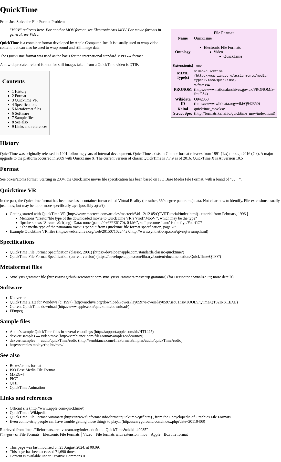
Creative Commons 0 (68, 456)
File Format (224, 33)
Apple (155, 434)
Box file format (176, 434)
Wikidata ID (183, 101)
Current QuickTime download (33, 306)
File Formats (29, 434)
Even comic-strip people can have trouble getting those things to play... (65, 421)
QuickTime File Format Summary (36, 417)
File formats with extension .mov (121, 434)
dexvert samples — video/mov (34, 336)
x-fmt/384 (202, 85)
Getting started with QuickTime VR (38, 213)
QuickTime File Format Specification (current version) (52, 256)
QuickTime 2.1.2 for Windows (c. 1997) (41, 302)
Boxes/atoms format (25, 365)
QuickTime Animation (27, 387)
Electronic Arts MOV (110, 30)
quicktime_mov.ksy (209, 109)
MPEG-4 (124, 56)
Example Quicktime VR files (32, 231)
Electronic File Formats (222, 47)
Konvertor (18, 297)
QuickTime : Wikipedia (28, 412)
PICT (14, 378)
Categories (8, 434)
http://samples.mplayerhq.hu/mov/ (36, 344)
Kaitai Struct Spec (182, 111)
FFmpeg (16, 311)
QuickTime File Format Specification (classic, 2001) (51, 252)
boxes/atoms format (22, 179)
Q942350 (201, 99)
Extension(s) (183, 65)
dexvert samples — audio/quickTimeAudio (43, 340)
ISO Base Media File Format (180, 179)
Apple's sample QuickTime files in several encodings (51, 331)
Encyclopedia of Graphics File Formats (200, 417)
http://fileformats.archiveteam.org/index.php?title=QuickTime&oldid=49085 (86, 429)
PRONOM (183, 89)
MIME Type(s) (183, 75)
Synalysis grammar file (28, 277)
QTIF (133, 64)
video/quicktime (208, 71)
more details (222, 277)
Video (218, 52)
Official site (19, 408)
